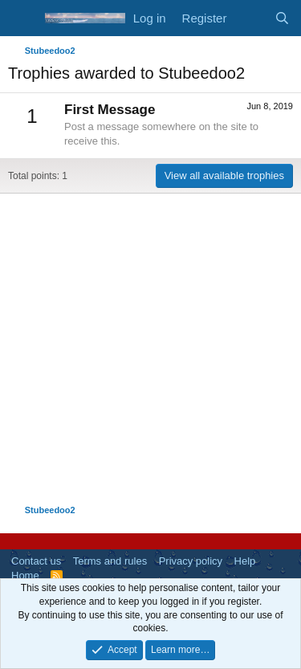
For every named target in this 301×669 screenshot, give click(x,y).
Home (25, 575)
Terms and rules (110, 561)
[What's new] (250, 18)
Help (245, 561)
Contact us (36, 561)
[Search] (282, 18)
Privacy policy (190, 561)
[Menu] (22, 18)
